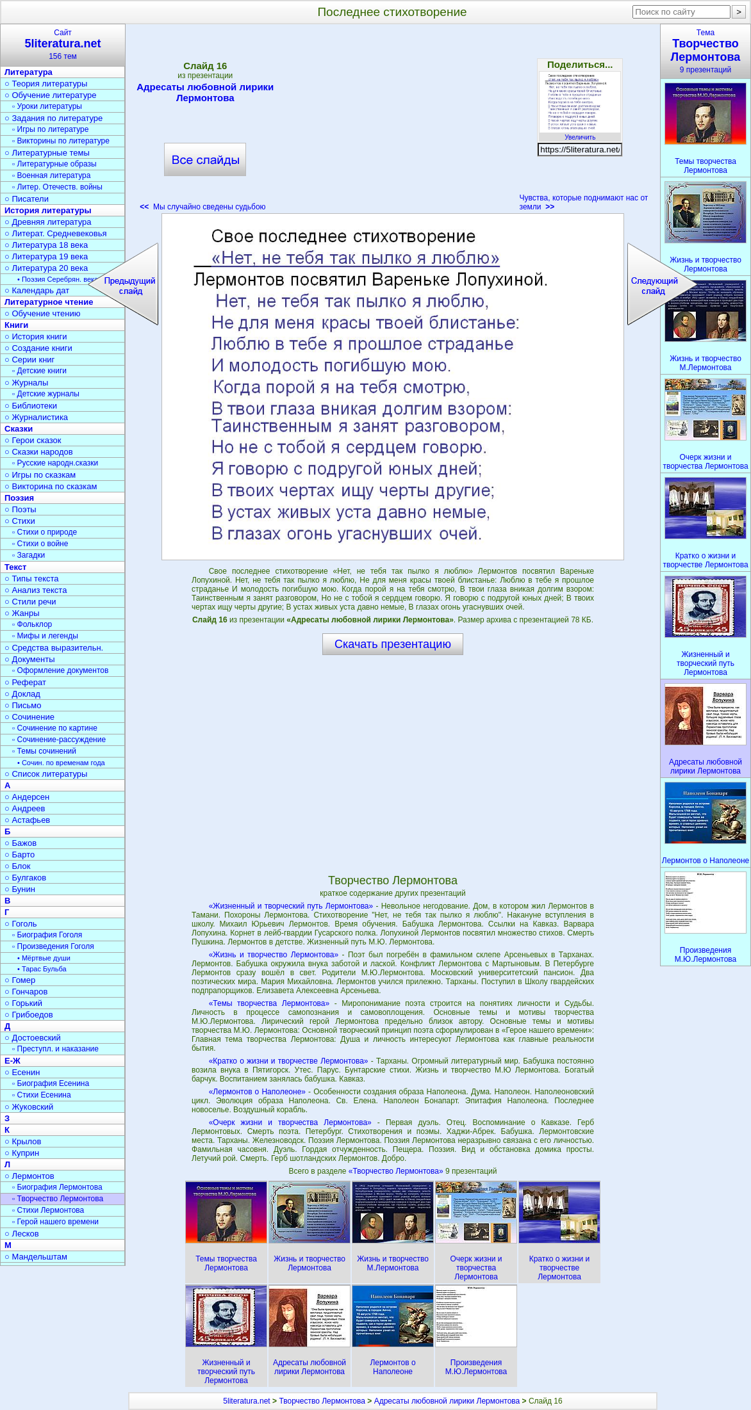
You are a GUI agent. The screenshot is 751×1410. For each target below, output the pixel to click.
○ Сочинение (29, 717)
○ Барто (19, 854)
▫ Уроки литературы (47, 106)
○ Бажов (20, 843)
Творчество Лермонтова (322, 1401)
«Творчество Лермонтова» (397, 1171)
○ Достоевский (32, 1037)
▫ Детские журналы (45, 393)
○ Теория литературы (45, 83)
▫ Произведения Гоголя (53, 946)
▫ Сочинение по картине (54, 728)
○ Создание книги (38, 348)
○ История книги (35, 336)
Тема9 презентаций (705, 51)
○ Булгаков (25, 877)
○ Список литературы (45, 774)
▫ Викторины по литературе (61, 140)
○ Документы (29, 659)
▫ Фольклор (32, 624)
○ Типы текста (31, 578)
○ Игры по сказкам (40, 475)
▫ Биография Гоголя (47, 934)
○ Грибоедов (28, 1014)
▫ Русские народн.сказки (55, 462)
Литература (28, 72)
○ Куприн (21, 1153)
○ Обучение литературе (50, 95)
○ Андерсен (26, 797)
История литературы (48, 210)
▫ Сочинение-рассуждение (59, 739)
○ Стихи (19, 521)
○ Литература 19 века (46, 256)
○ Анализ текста (35, 590)
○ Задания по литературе (53, 118)
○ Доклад (22, 694)
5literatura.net (246, 1401)
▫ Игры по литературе (50, 129)
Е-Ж (12, 1061)
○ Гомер (19, 980)
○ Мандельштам (35, 1256)
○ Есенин (22, 1072)
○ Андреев (24, 808)
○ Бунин (19, 889)
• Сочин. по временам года (61, 762)
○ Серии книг (29, 359)
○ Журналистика (36, 417)
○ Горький (23, 1003)
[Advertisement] (392, 121)
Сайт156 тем (63, 44)
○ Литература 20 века (46, 268)
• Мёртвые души (43, 958)
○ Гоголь (20, 923)
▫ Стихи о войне (40, 543)
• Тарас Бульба (42, 969)
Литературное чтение (48, 302)
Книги (16, 325)
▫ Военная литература (51, 175)
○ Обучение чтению (42, 313)
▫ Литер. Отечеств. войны (57, 186)
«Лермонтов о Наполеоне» (257, 1091)
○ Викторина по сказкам (50, 486)
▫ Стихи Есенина (41, 1094)
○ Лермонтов (29, 1176)
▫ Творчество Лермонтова (57, 1198)
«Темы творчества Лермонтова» (269, 1003)
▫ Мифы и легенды (45, 635)
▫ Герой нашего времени (55, 1221)
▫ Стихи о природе (44, 532)
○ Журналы (26, 382)
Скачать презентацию (392, 644)
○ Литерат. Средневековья (55, 233)
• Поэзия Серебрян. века (57, 279)
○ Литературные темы (47, 153)
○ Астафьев (27, 820)
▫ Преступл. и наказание (55, 1048)
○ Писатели (26, 199)
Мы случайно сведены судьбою (202, 206)
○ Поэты (20, 509)
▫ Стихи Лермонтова (48, 1210)
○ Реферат (25, 682)
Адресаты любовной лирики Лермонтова (205, 92)
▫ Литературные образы (54, 163)
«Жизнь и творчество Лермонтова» (273, 954)
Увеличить (580, 134)
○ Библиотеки (30, 405)
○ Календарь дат (36, 290)
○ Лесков (21, 1233)
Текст (15, 567)
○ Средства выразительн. (53, 647)
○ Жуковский (28, 1107)
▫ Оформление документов (60, 670)
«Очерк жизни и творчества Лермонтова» (290, 1122)
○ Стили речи (30, 601)
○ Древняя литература (47, 222)
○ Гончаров (25, 991)
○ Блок (17, 866)
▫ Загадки (28, 555)
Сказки (18, 429)
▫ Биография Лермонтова (57, 1187)
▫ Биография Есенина (50, 1083)
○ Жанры (22, 613)
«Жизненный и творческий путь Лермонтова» (291, 906)
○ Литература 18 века (46, 245)
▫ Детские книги (39, 370)
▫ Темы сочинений (44, 751)
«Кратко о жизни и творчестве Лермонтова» (288, 1061)
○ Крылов (22, 1141)
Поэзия (19, 498)
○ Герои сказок (33, 440)
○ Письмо (23, 705)
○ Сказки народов (38, 452)
